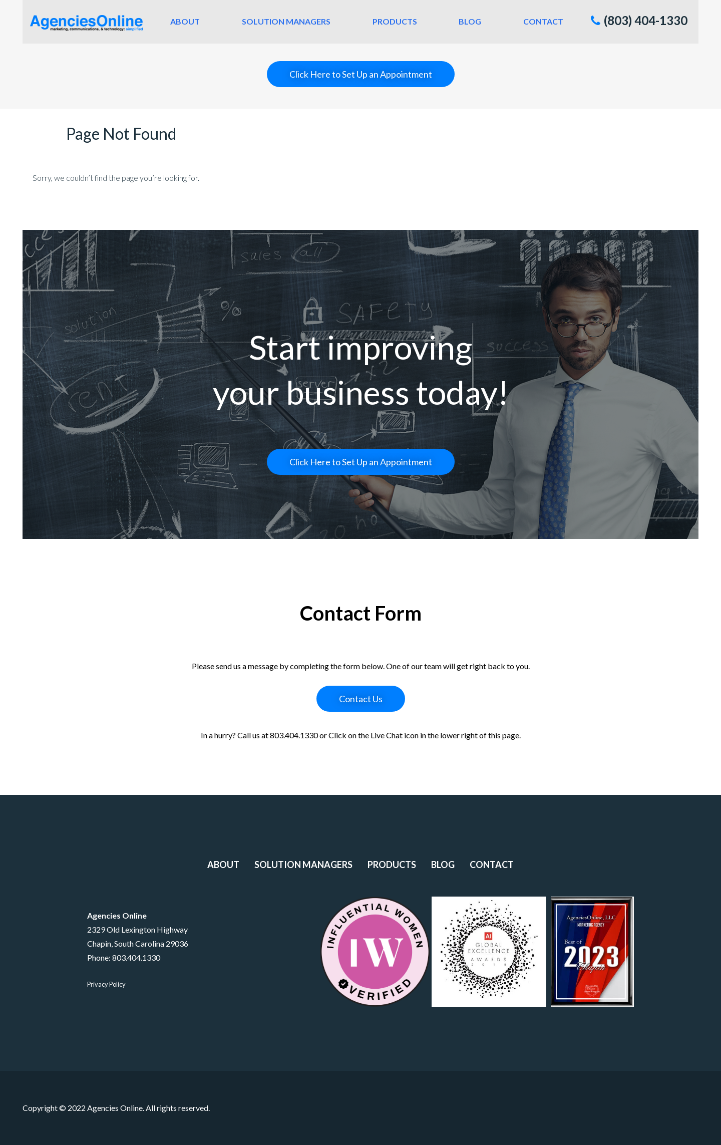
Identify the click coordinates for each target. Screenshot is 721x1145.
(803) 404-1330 (639, 20)
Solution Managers (286, 21)
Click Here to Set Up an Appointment (360, 74)
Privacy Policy (106, 984)
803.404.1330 (136, 957)
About (185, 21)
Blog (470, 21)
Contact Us (361, 698)
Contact (543, 21)
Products (395, 21)
